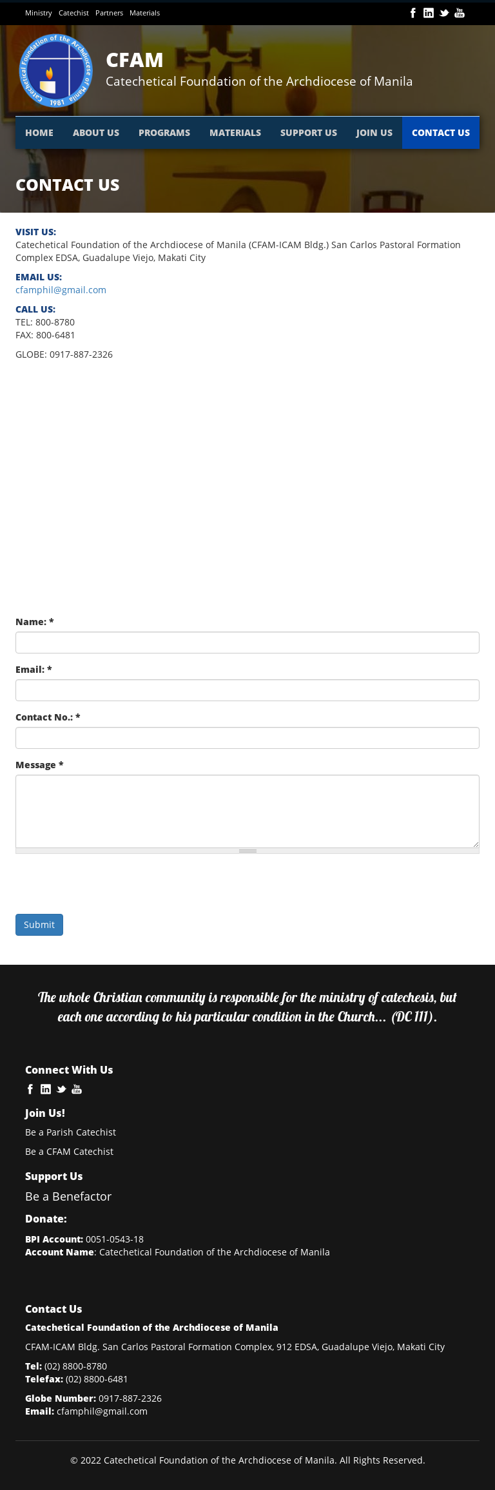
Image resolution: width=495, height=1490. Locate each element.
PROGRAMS (164, 132)
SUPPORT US (308, 132)
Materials (145, 12)
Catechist (74, 12)
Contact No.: (48, 717)
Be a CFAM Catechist (69, 1151)
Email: (33, 669)
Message (39, 765)
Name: (34, 621)
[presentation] (113, 889)
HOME (39, 132)
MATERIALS (235, 132)
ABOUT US (96, 132)
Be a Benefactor (68, 1196)
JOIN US (374, 132)
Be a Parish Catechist (70, 1132)
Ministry (38, 12)
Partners (109, 12)
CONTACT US (441, 132)
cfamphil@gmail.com (60, 290)
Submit (39, 924)
